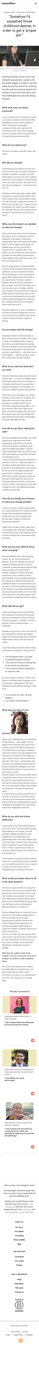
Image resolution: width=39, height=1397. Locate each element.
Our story (19, 1227)
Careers (19, 1265)
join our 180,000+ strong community (19, 1212)
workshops (26, 1209)
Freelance (31, 12)
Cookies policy (18, 1335)
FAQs (19, 1279)
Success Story (9, 12)
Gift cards (19, 1288)
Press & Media (19, 1239)
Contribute (19, 1256)
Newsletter (19, 1283)
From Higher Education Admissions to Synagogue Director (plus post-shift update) (19, 1072)
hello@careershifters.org (14, 975)
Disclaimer (29, 1335)
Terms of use (15, 1332)
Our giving (19, 1235)
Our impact (19, 1231)
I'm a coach (19, 1261)
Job (22, 12)
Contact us (19, 1292)
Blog (19, 1244)
